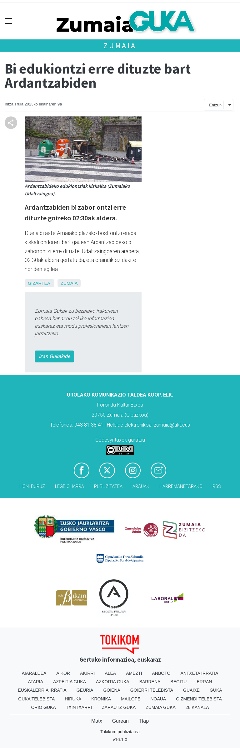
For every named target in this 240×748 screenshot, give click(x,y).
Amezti (134, 673)
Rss (216, 486)
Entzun (215, 105)
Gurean (120, 721)
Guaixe (191, 690)
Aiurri (87, 673)
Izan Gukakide (54, 356)
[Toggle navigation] (8, 21)
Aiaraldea (34, 673)
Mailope (130, 698)
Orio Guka (43, 707)
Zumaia (120, 45)
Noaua (158, 698)
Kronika (101, 698)
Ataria (35, 681)
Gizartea (39, 283)
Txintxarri (79, 707)
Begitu (178, 681)
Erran (204, 681)
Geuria (85, 690)
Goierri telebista (151, 690)
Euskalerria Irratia (42, 690)
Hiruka (73, 698)
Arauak (140, 486)
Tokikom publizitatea (120, 731)
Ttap (144, 721)
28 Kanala (197, 707)
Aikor (63, 673)
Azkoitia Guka (112, 681)
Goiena (111, 690)
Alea (110, 673)
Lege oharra (69, 486)
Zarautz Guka (119, 707)
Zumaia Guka (161, 707)
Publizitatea (108, 486)
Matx (96, 721)
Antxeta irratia (199, 673)
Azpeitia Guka (69, 681)
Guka (216, 690)
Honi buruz (32, 486)
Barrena (150, 681)
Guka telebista (36, 698)
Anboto (161, 673)
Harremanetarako (180, 486)
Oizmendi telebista (199, 698)
